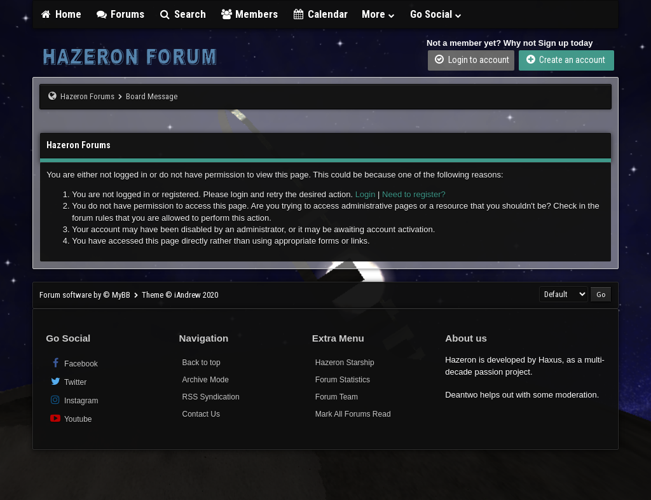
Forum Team (336, 396)
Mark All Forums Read (353, 414)
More (379, 14)
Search (182, 14)
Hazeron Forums (87, 96)
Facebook (73, 363)
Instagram (73, 399)
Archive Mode (205, 379)
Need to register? (414, 194)
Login (365, 194)
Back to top (201, 362)
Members (249, 14)
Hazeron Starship (344, 362)
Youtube (70, 418)
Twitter (67, 381)
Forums (120, 14)
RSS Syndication (211, 396)
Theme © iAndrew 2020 (180, 295)
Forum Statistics (342, 379)
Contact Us (201, 414)
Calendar (320, 14)
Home (60, 14)
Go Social (436, 14)
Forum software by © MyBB (85, 295)
